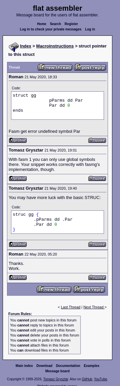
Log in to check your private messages (51, 29)
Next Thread (93, 307)
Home (41, 24)
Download (44, 366)
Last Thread (71, 307)
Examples (91, 366)
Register (71, 24)
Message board (57, 371)
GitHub (87, 379)
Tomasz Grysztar (55, 379)
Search (55, 24)
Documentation (68, 366)
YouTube (100, 379)
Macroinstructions (55, 46)
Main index (24, 366)
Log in (90, 29)
